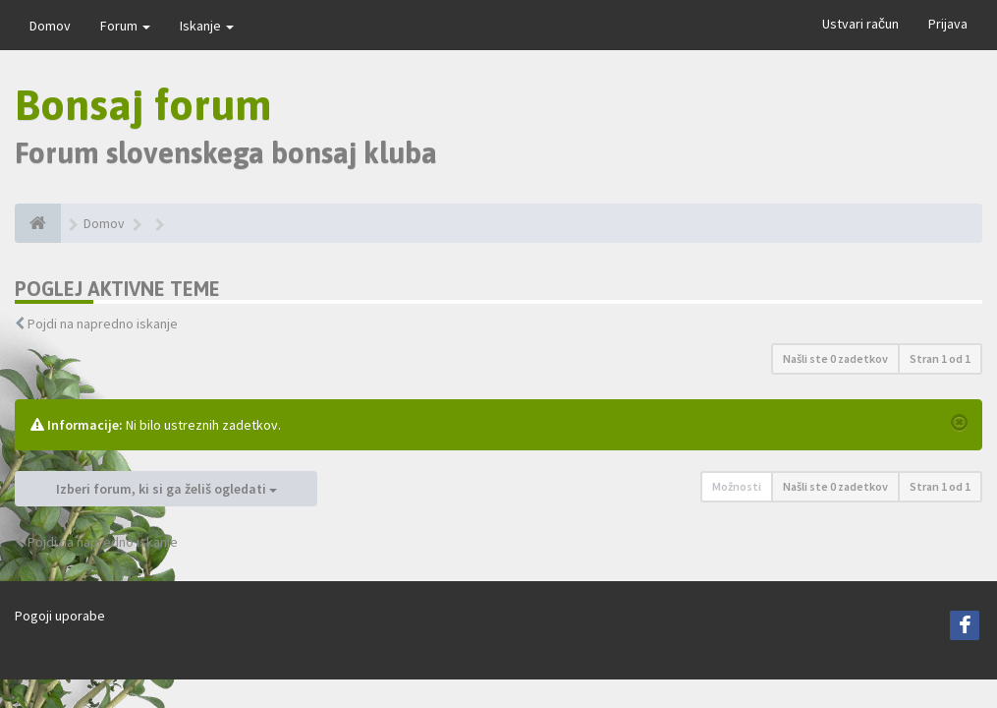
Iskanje (207, 25)
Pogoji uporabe (60, 615)
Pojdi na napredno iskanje (103, 323)
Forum (125, 25)
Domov (50, 25)
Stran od (940, 358)
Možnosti (736, 486)
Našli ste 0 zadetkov (835, 358)
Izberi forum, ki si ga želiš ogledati (166, 489)
